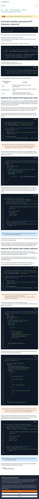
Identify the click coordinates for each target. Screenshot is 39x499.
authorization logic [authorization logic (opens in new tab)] (31, 255)
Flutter (6, 9)
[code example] (19, 31)
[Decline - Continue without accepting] (19, 494)
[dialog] (19, 487)
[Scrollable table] (19, 87)
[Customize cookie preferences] (19, 496)
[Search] (36, 6)
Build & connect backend (15, 9)
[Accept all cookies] (19, 491)
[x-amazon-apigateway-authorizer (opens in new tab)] (8, 152)
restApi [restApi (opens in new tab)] (3, 85)
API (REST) (24, 9)
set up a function (31, 257)
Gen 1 (2, 9)
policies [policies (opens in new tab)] (3, 92)
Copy (35, 28)
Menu (3, 5)
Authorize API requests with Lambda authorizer (19, 247)
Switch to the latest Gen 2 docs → (26, 16)
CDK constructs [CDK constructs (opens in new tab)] (9, 40)
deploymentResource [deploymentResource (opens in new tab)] (6, 89)
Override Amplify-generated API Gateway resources (11, 11)
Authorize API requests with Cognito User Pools (19, 97)
